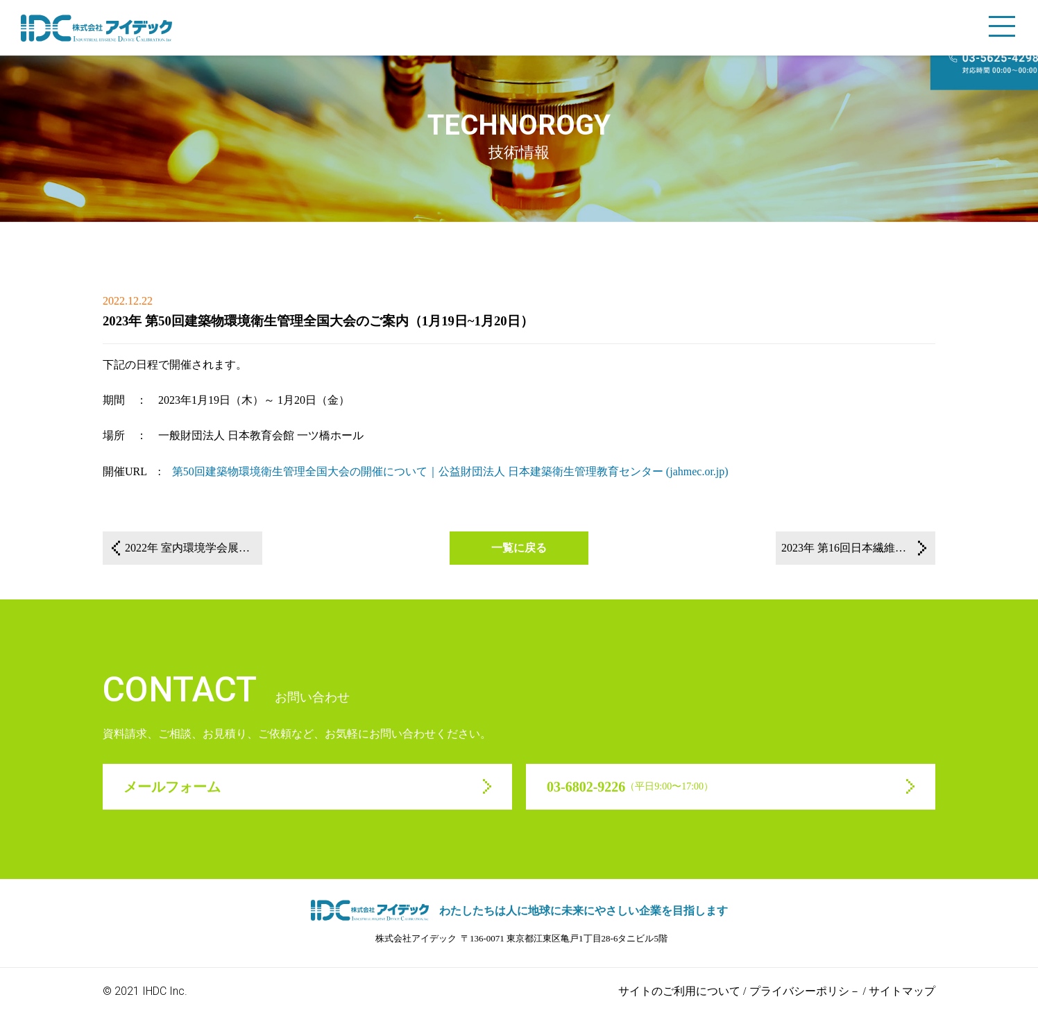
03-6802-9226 (630, 786)
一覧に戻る (519, 548)
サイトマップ (902, 991)
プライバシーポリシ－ (804, 991)
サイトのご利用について (679, 991)
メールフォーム (172, 786)
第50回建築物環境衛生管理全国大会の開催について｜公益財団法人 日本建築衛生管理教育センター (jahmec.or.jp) (450, 471)
